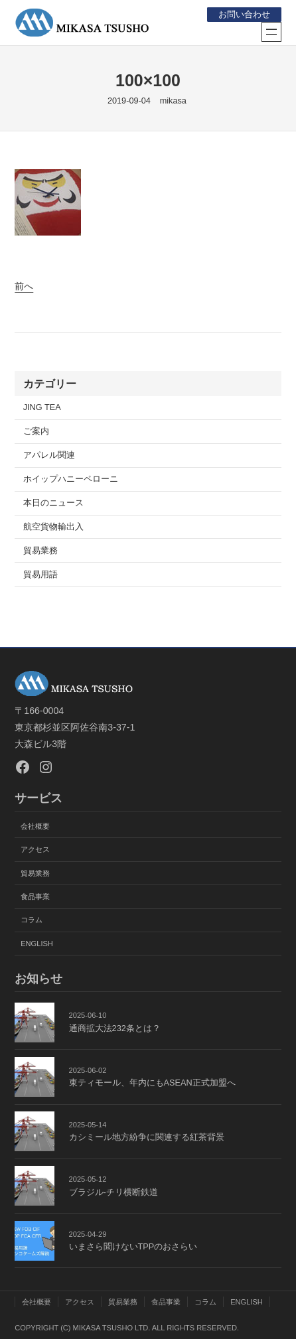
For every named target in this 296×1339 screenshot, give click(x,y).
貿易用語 (40, 574)
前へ (24, 286)
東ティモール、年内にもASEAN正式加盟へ (152, 1083)
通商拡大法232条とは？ (115, 1028)
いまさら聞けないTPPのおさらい (133, 1246)
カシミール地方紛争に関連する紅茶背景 (146, 1137)
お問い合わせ (244, 14)
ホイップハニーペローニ (70, 479)
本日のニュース (53, 503)
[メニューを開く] (271, 32)
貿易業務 (40, 550)
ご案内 (36, 431)
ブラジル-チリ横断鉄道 (113, 1192)
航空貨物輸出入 (53, 526)
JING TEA (42, 407)
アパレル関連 (49, 455)
